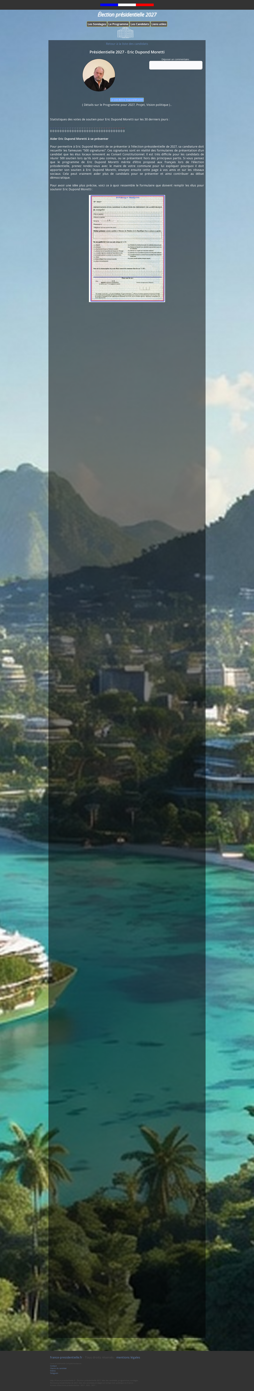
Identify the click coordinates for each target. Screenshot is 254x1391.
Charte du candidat (58, 1368)
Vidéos (53, 1370)
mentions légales (128, 1357)
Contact (53, 1366)
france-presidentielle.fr (66, 1357)
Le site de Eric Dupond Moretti (127, 99)
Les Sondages (97, 24)
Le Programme (118, 24)
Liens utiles (158, 24)
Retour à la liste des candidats (127, 44)
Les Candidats (140, 24)
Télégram (54, 1373)
